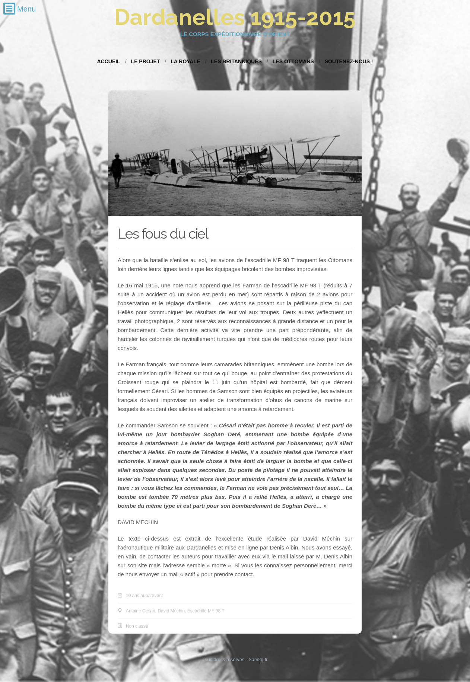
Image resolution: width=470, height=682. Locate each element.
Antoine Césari (140, 611)
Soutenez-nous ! (349, 61)
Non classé (137, 626)
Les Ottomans (293, 61)
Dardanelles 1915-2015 (235, 17)
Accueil (108, 61)
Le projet (145, 61)
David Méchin (171, 611)
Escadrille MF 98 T (206, 611)
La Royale (185, 61)
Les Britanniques (236, 61)
